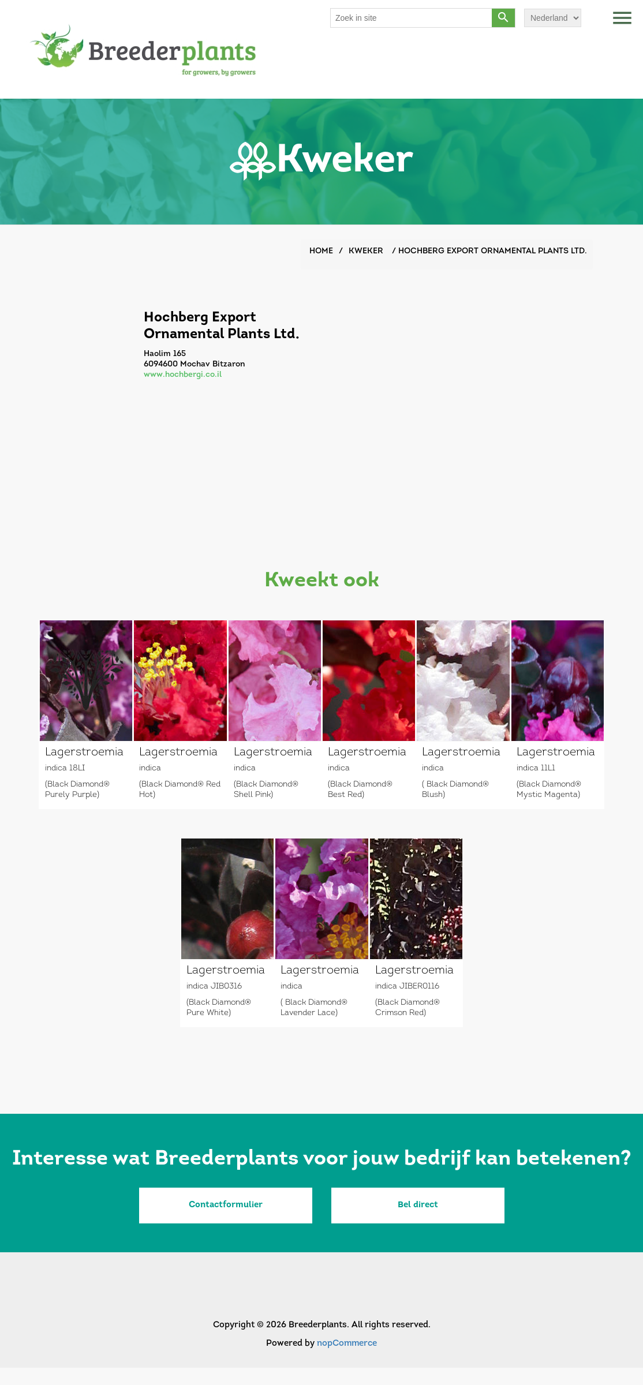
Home (321, 251)
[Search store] (411, 18)
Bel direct (418, 1205)
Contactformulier (226, 1205)
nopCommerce (347, 1343)
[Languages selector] (552, 18)
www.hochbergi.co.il (183, 374)
